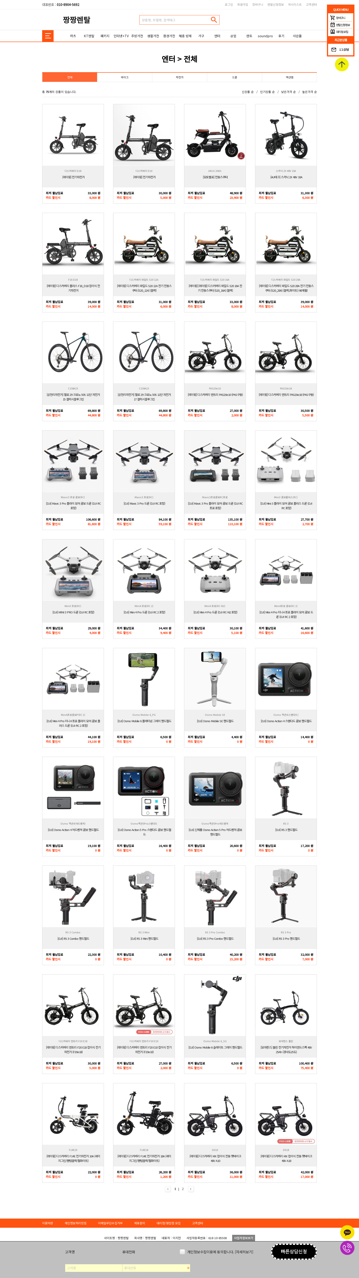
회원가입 (242, 4)
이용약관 (47, 1223)
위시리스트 (295, 4)
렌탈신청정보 (275, 4)
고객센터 (311, 4)
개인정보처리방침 (76, 1223)
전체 (70, 77)
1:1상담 (344, 49)
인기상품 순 (267, 92)
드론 (234, 77)
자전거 (180, 77)
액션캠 (289, 77)
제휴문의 (139, 1223)
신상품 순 (248, 92)
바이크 (125, 77)
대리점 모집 (338, 31)
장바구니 (257, 4)
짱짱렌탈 (76, 19)
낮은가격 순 (288, 92)
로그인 (229, 4)
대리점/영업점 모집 (169, 1223)
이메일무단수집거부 (110, 1223)
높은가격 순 (309, 92)
